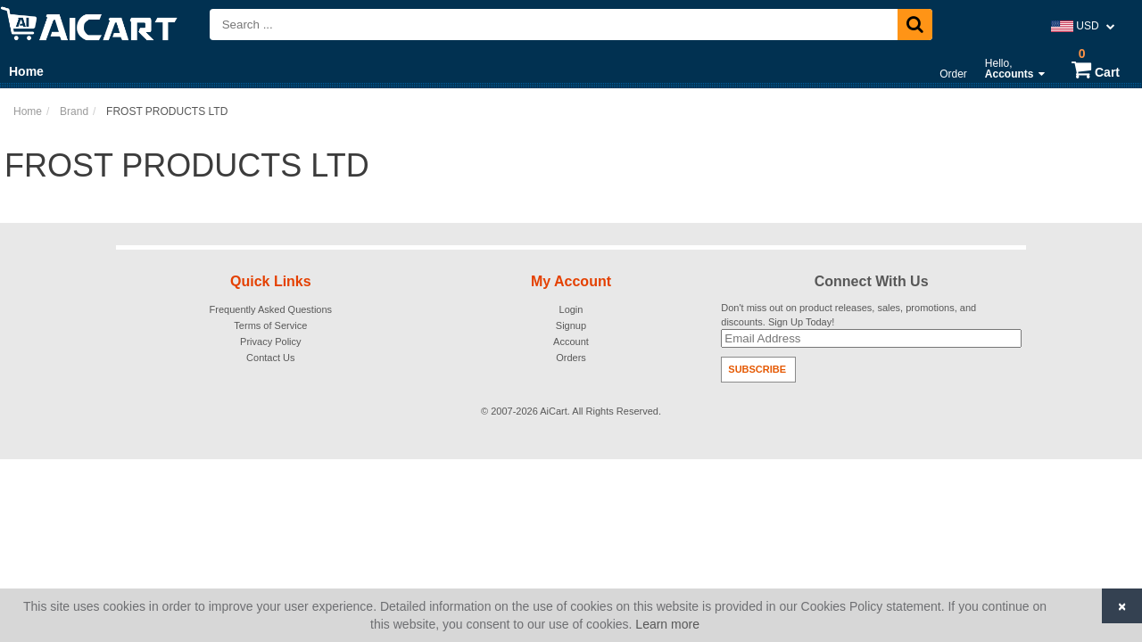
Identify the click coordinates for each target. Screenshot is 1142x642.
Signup (571, 325)
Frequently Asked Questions (271, 309)
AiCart (553, 411)
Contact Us (270, 357)
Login (571, 309)
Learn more (667, 624)
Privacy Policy (270, 341)
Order (953, 74)
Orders (571, 357)
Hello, (1015, 68)
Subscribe (757, 369)
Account (571, 341)
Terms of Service (270, 325)
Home (26, 71)
